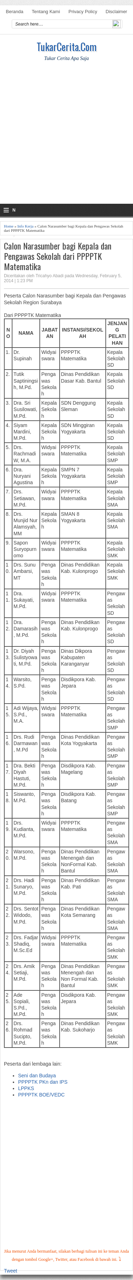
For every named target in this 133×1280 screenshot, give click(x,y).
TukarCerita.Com (66, 46)
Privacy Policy (82, 11)
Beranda (14, 11)
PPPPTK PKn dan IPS (42, 1082)
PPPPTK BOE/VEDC (41, 1095)
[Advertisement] (66, 137)
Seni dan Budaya (37, 1075)
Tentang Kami (46, 11)
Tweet (10, 1271)
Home (8, 226)
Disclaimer (116, 11)
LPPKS (26, 1088)
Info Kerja (25, 226)
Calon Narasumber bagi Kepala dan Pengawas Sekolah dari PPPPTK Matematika (57, 256)
